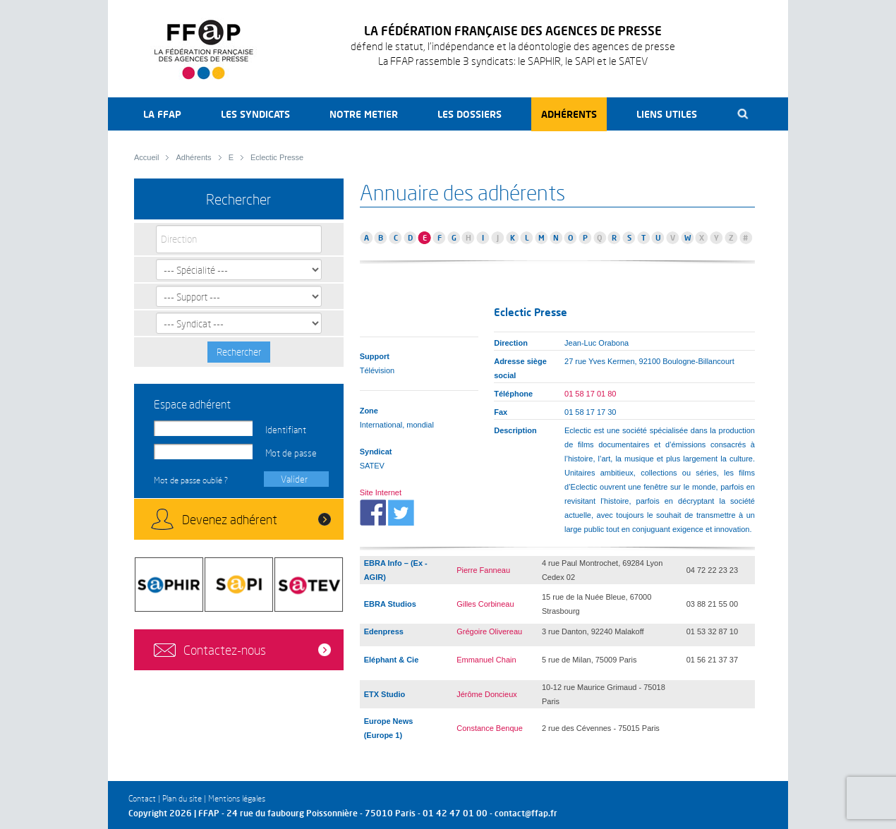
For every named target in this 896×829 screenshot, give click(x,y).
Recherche (743, 114)
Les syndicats (255, 114)
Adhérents (569, 114)
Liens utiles (666, 114)
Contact (142, 798)
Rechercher (239, 352)
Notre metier (363, 114)
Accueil (146, 157)
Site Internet (380, 492)
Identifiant (285, 429)
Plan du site (182, 798)
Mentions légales (236, 798)
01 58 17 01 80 (590, 393)
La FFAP (162, 114)
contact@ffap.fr (526, 813)
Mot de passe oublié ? (191, 480)
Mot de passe (291, 453)
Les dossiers (469, 114)
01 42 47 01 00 (455, 813)
